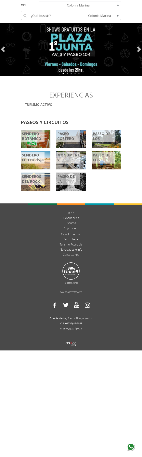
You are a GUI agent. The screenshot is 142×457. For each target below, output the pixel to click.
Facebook (54, 305)
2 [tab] (67, 74)
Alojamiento (71, 228)
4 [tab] (75, 74)
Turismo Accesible (71, 244)
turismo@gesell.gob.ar (71, 328)
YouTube (76, 305)
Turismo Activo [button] (38, 104)
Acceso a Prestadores (71, 292)
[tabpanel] (71, 49)
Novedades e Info (71, 250)
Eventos (71, 223)
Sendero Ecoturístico (35, 158)
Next (139, 49)
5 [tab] (79, 74)
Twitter (65, 305)
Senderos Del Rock (31, 179)
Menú (25, 5)
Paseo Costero (65, 136)
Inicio (71, 213)
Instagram (87, 305)
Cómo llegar (71, 239)
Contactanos (71, 255)
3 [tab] (71, 74)
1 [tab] (63, 74)
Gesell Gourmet (71, 234)
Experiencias (71, 218)
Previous (3, 49)
